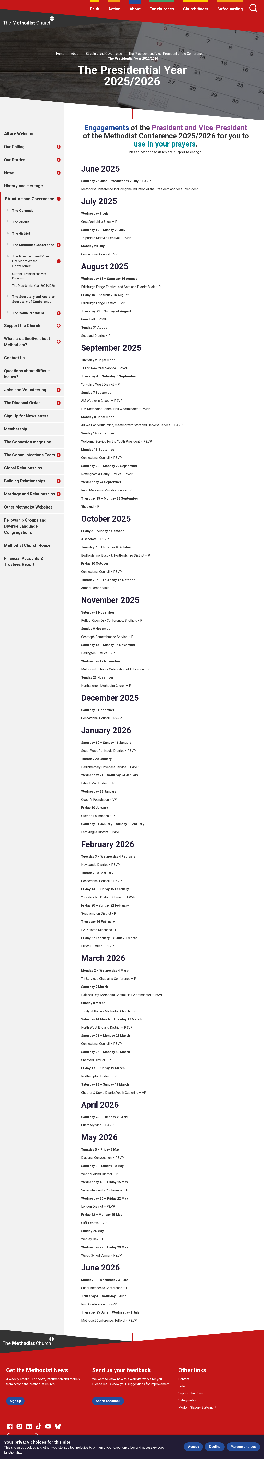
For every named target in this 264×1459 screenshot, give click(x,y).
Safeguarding (230, 9)
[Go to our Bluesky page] (57, 1426)
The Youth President (28, 313)
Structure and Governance (104, 54)
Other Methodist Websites (28, 507)
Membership (15, 429)
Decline (214, 1446)
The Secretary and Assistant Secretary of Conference (34, 299)
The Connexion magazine (27, 442)
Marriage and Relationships (29, 494)
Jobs (182, 1386)
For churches (161, 9)
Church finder (195, 9)
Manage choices (243, 1446)
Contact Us (14, 357)
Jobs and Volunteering (25, 389)
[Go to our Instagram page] (19, 1426)
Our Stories (14, 159)
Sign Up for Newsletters (26, 415)
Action (114, 9)
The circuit (20, 222)
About (135, 9)
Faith (94, 9)
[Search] (253, 8)
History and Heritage (23, 185)
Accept (193, 1446)
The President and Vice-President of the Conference (166, 54)
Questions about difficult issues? (27, 373)
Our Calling (14, 146)
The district (21, 233)
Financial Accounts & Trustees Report (23, 561)
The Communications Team (29, 455)
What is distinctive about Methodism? (27, 341)
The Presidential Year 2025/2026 (133, 58)
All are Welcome (19, 133)
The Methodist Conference (33, 245)
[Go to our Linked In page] (29, 1426)
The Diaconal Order (22, 402)
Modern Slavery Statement (197, 1407)
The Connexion (23, 211)
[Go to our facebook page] (9, 1426)
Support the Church (22, 325)
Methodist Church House (27, 545)
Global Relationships (23, 468)
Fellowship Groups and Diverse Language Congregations (25, 526)
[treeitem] (62, 147)
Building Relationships (24, 481)
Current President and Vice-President (30, 276)
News (9, 172)
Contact (183, 1379)
